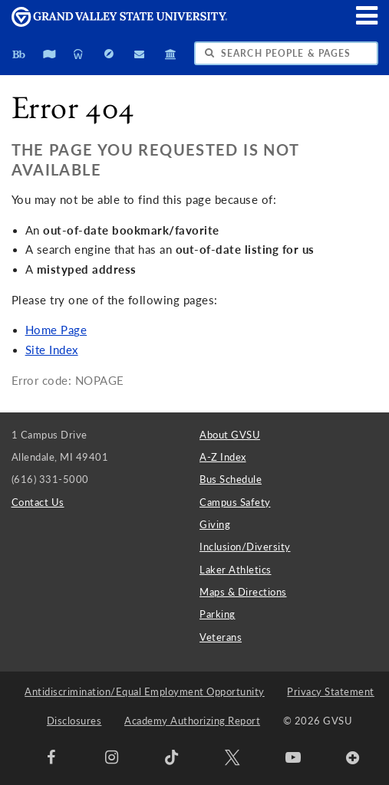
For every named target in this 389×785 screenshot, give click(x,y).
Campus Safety (235, 502)
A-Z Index (222, 457)
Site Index (51, 349)
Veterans (220, 637)
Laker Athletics (235, 569)
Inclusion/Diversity (245, 546)
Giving (214, 524)
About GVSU (229, 435)
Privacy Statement (330, 691)
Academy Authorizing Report (192, 720)
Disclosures (74, 720)
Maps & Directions (243, 592)
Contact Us (38, 502)
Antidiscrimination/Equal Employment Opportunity (145, 691)
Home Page (56, 330)
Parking (217, 614)
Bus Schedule (230, 479)
